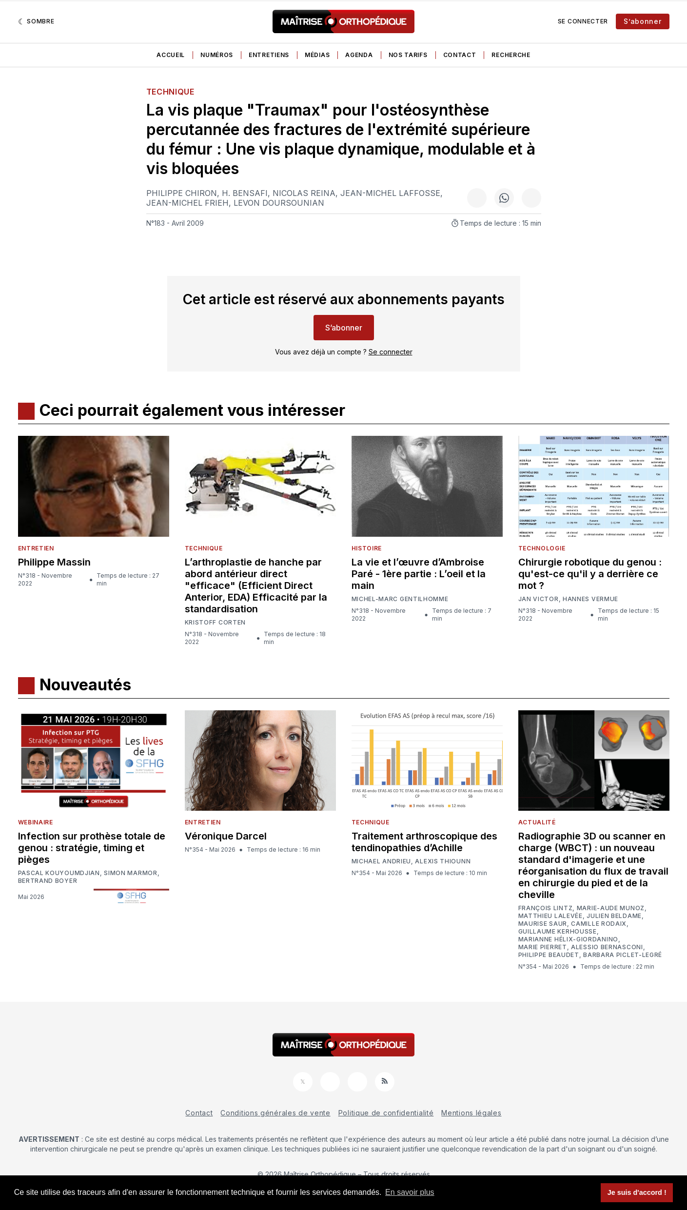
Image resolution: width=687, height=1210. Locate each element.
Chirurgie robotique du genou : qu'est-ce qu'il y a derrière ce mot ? (590, 573)
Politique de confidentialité (386, 1113)
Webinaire (35, 822)
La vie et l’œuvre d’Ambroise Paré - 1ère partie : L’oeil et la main (419, 573)
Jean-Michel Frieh (187, 203)
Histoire (367, 548)
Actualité (537, 822)
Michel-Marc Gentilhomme (400, 599)
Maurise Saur (542, 924)
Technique (170, 92)
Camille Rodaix (599, 924)
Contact (459, 55)
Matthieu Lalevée (550, 916)
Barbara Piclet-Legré (622, 955)
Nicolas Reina (304, 193)
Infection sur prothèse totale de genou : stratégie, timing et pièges (91, 847)
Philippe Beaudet (548, 955)
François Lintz (545, 908)
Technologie (542, 548)
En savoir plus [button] (409, 1192)
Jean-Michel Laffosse (390, 193)
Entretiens (269, 55)
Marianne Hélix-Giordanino (568, 939)
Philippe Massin (54, 562)
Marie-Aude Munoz (611, 908)
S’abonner (642, 21)
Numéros (216, 55)
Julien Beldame (614, 916)
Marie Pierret (542, 947)
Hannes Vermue (590, 599)
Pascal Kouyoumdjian (59, 873)
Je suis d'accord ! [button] (637, 1192)
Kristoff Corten (215, 622)
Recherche (510, 55)
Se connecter (583, 21)
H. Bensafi (245, 193)
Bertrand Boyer (48, 881)
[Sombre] (36, 21)
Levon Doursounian (279, 203)
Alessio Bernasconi (607, 947)
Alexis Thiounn (443, 861)
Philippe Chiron (181, 193)
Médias (317, 55)
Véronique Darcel (226, 836)
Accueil (171, 55)
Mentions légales (471, 1113)
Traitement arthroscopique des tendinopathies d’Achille (424, 842)
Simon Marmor (130, 873)
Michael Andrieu (382, 861)
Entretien (36, 548)
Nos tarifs (408, 55)
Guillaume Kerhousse (557, 932)
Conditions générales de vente (275, 1113)
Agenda (359, 55)
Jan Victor (538, 599)
